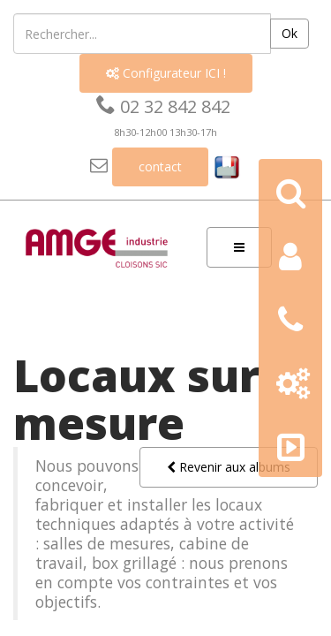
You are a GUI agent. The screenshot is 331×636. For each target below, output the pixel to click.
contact (160, 166)
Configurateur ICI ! (166, 72)
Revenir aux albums (228, 466)
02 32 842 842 (163, 106)
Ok (289, 33)
